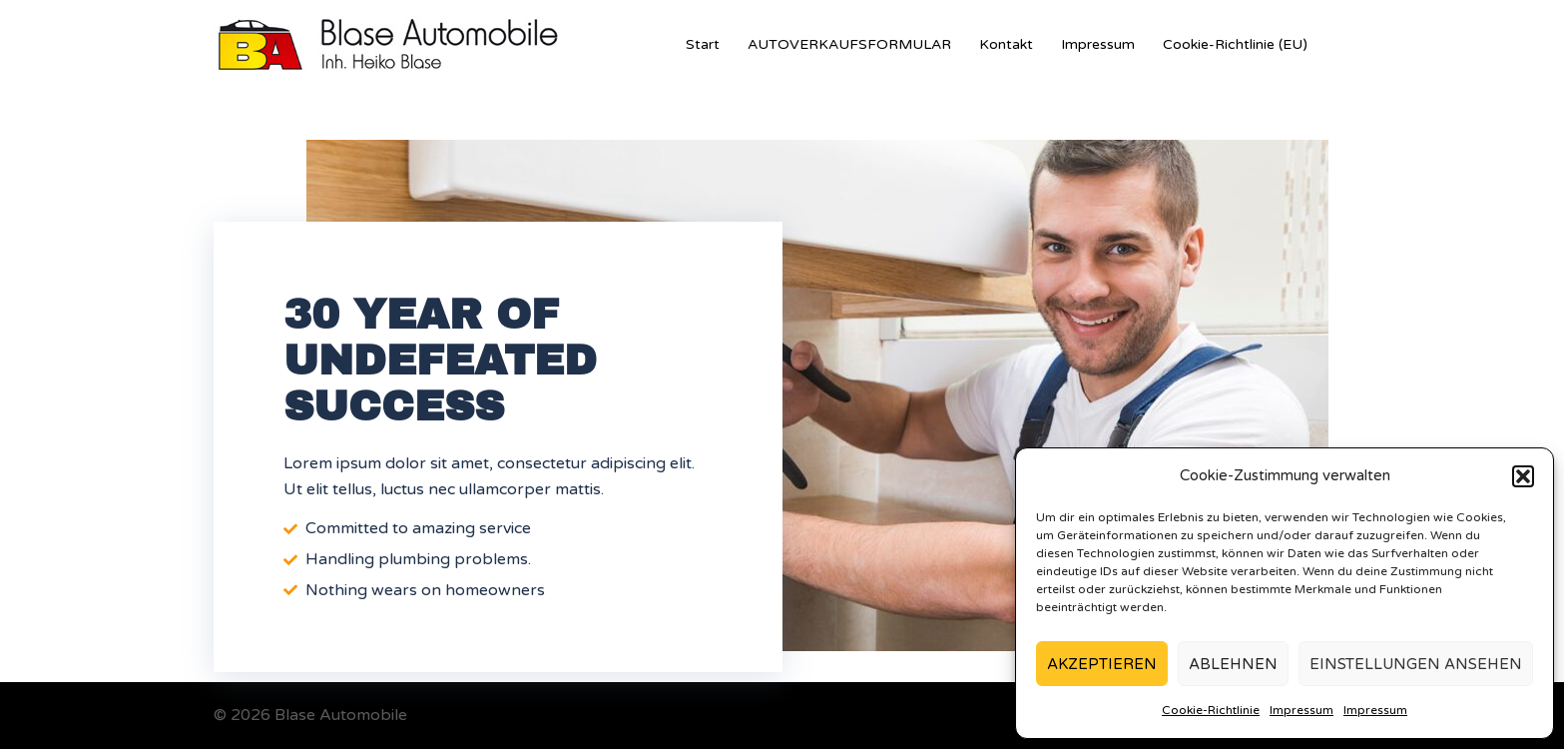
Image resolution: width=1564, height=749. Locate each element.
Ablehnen (1233, 664)
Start (703, 44)
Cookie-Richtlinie (1211, 710)
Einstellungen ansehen (1415, 664)
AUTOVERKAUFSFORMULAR (849, 44)
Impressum (1301, 710)
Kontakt (1006, 44)
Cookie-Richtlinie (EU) (1235, 44)
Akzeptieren (1102, 664)
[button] (1523, 476)
